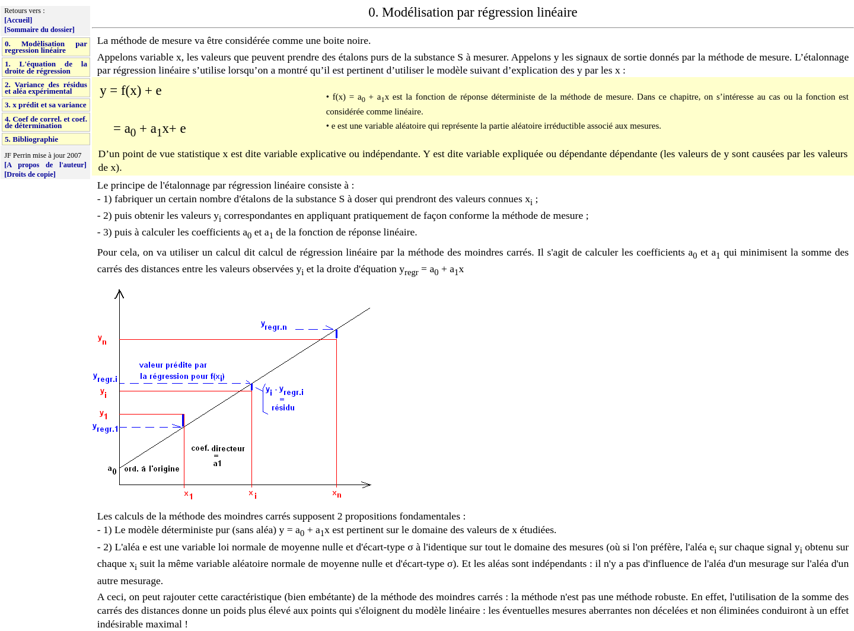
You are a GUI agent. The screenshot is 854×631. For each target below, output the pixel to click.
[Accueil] (18, 20)
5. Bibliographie (31, 139)
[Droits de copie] (30, 174)
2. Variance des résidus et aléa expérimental (46, 87)
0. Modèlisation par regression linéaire (46, 47)
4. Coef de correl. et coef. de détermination (46, 122)
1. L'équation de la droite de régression (46, 67)
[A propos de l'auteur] (45, 165)
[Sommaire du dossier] (39, 30)
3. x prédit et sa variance (46, 104)
